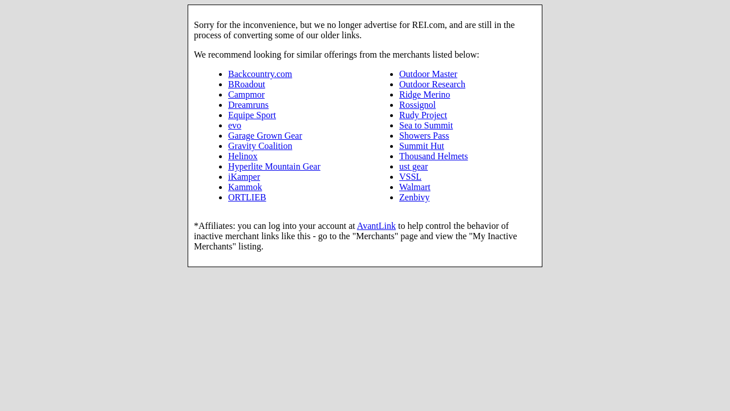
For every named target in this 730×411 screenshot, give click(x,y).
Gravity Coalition (260, 146)
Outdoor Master (428, 74)
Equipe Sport (252, 115)
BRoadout (246, 84)
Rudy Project (423, 115)
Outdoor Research (432, 84)
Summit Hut (421, 146)
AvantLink (376, 226)
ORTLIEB (247, 197)
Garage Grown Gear (265, 135)
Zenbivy (414, 197)
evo (234, 125)
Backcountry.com (260, 74)
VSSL (410, 177)
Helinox (243, 156)
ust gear (413, 166)
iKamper (244, 177)
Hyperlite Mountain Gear (274, 166)
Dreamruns (248, 105)
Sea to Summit (426, 125)
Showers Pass (424, 135)
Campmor (246, 94)
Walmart (415, 187)
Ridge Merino (424, 94)
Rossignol (417, 105)
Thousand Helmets (433, 156)
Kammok (245, 187)
